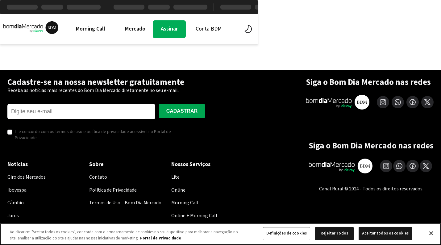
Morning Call (121, 29)
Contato (98, 177)
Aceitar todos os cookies (385, 233)
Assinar (321, 29)
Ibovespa (17, 190)
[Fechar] (431, 233)
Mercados (167, 29)
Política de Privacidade (113, 190)
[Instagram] (383, 102)
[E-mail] (81, 111)
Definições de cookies (286, 233)
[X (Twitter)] (427, 102)
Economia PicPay (268, 29)
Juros (13, 215)
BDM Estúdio (213, 29)
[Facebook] (412, 102)
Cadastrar (182, 111)
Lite (175, 177)
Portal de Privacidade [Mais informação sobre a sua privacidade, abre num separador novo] (160, 238)
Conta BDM (361, 29)
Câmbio (15, 202)
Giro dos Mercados (26, 177)
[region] (220, 234)
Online (178, 190)
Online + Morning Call (194, 215)
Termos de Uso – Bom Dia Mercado (125, 202)
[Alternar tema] (398, 29)
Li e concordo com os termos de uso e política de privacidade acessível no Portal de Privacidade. (93, 135)
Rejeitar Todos (334, 233)
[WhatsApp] (398, 102)
